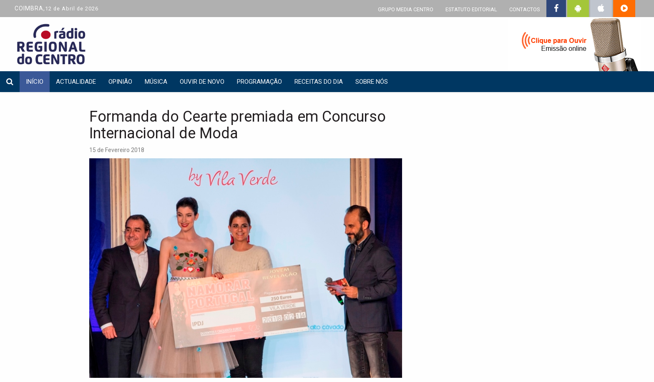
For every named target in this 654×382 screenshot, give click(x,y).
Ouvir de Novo (202, 81)
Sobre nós (371, 81)
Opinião (120, 81)
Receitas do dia (318, 81)
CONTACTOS (524, 9)
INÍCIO (34, 81)
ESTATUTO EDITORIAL (471, 9)
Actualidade (76, 81)
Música (156, 81)
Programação (259, 81)
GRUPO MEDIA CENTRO (405, 9)
